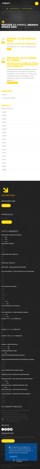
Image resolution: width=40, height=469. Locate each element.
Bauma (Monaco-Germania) (21, 44)
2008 (4, 170)
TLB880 (3, 363)
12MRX (4, 241)
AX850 (3, 308)
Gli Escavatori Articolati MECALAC (9, 412)
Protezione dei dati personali (19, 465)
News (4, 94)
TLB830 (3, 357)
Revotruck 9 (5, 349)
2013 (4, 153)
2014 (4, 149)
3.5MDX (3, 338)
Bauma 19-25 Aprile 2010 (21, 39)
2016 (4, 142)
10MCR (3, 260)
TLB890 (3, 366)
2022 (4, 122)
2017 (4, 139)
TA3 (2, 325)
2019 (4, 132)
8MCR (2, 258)
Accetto (13, 457)
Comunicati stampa (9, 98)
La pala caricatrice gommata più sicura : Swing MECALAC (15, 410)
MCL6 (2, 280)
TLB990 (3, 368)
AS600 (3, 288)
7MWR (3, 245)
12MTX (4, 239)
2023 (4, 119)
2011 (4, 159)
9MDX (2, 342)
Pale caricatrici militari (6, 391)
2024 (4, 115)
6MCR (2, 256)
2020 (4, 129)
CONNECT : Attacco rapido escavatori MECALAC (14, 419)
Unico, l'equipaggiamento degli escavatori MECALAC (14, 416)
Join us (29, 465)
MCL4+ (3, 278)
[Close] (34, 447)
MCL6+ (3, 282)
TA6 (2, 331)
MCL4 (2, 275)
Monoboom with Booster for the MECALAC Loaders (13, 414)
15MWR (3, 252)
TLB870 (3, 361)
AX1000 (3, 310)
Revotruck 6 (5, 346)
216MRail (3, 402)
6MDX (2, 340)
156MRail (3, 400)
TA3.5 (2, 327)
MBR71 (3, 372)
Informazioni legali (5, 465)
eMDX (4, 353)
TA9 (2, 333)
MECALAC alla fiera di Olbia (21, 59)
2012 (4, 156)
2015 (4, 146)
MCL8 (2, 284)
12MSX (4, 237)
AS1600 (3, 299)
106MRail (3, 396)
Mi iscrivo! (8, 441)
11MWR (3, 250)
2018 (4, 136)
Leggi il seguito (12, 82)
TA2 (2, 323)
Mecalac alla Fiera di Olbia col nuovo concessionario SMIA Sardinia (22, 65)
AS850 (3, 293)
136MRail (3, 398)
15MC (2, 265)
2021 (4, 126)
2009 (4, 166)
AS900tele (3, 295)
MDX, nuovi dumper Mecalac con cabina (11, 421)
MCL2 (2, 273)
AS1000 (3, 297)
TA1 (2, 320)
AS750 (3, 290)
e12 (2, 269)
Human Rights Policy (7, 467)
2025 (4, 112)
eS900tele (5, 303)
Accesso (6, 205)
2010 (4, 163)
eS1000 (4, 301)
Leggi (9, 49)
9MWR (3, 247)
